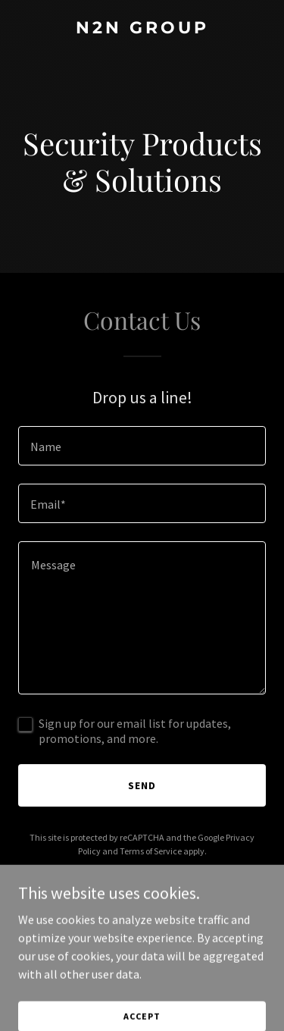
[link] (142, 28)
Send (142, 785)
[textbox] (142, 445)
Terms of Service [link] (151, 851)
